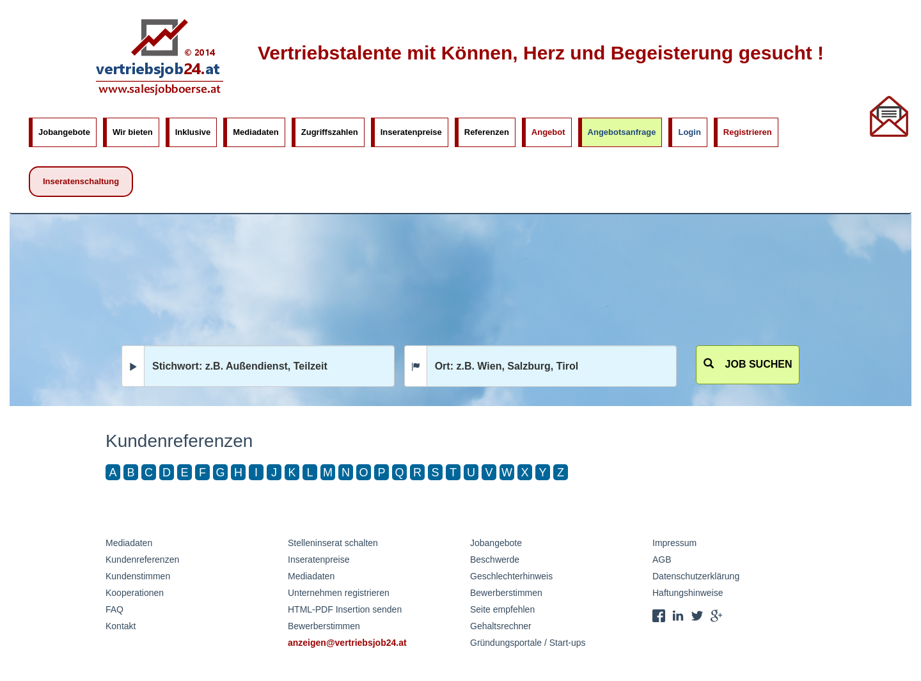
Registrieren (747, 132)
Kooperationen (135, 593)
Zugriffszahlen (329, 132)
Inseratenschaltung (81, 181)
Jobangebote (64, 132)
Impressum (674, 543)
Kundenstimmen (138, 576)
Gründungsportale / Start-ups (528, 643)
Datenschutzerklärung (695, 576)
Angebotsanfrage (622, 132)
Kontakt (121, 626)
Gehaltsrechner (500, 626)
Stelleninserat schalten (333, 543)
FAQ (114, 609)
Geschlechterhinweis (511, 576)
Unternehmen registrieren (339, 593)
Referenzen (486, 132)
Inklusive (193, 132)
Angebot (548, 132)
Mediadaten (256, 132)
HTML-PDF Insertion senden (345, 609)
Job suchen (748, 364)
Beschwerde (494, 559)
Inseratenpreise (411, 132)
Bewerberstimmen (324, 626)
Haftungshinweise (687, 593)
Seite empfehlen (502, 609)
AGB (662, 559)
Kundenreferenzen (142, 559)
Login (689, 132)
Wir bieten (133, 132)
